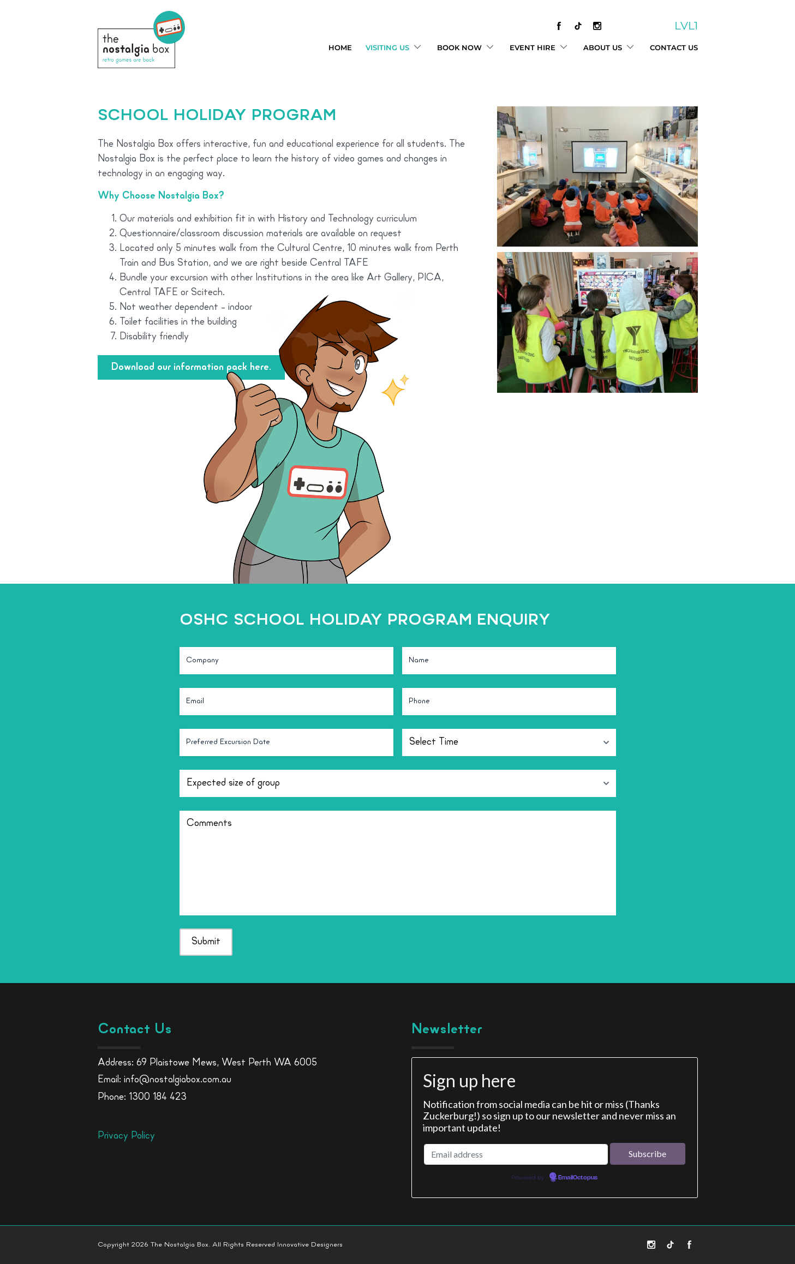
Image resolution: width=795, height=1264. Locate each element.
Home (340, 47)
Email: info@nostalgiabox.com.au (164, 1080)
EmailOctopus (577, 1178)
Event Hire (540, 47)
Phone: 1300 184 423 (142, 1097)
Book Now (466, 47)
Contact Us (674, 47)
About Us (609, 47)
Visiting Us (394, 47)
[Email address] (516, 1154)
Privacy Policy (126, 1136)
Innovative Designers (310, 1244)
